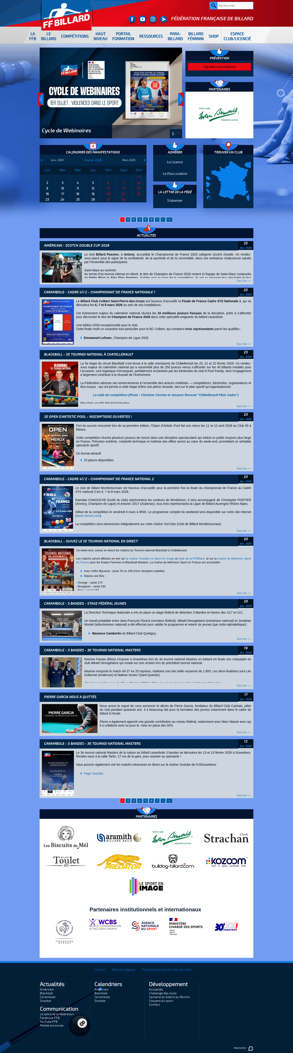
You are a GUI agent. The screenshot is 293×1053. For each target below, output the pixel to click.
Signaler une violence (219, 67)
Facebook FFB (50, 1018)
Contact (99, 970)
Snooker (45, 1001)
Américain (47, 989)
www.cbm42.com (88, 515)
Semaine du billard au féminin (169, 997)
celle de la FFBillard (192, 558)
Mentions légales (123, 970)
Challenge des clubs (163, 993)
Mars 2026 (128, 160)
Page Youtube (93, 773)
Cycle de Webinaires (66, 130)
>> (169, 219)
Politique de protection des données (166, 970)
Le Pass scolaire (175, 174)
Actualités (156, 989)
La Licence (175, 162)
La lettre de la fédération (57, 1014)
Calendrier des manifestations (93, 152)
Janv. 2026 (57, 160)
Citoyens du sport (161, 1001)
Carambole (47, 997)
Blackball (46, 993)
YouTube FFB (49, 1022)
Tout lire (241, 281)
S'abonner (175, 201)
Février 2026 (93, 160)
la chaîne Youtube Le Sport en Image (150, 558)
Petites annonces (51, 1025)
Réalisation (243, 1048)
